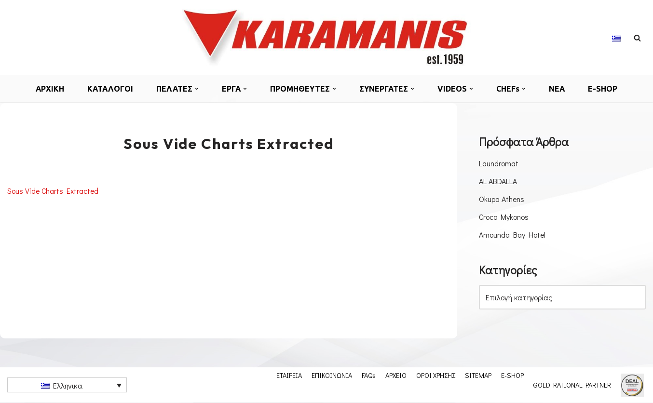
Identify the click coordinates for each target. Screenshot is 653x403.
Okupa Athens (502, 199)
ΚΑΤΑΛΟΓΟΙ (109, 88)
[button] (197, 89)
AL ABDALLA (498, 181)
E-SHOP (604, 88)
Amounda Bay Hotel (512, 235)
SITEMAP (478, 375)
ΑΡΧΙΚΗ (48, 88)
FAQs (369, 375)
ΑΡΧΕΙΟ (396, 375)
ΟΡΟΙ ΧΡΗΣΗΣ (435, 375)
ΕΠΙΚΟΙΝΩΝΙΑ (332, 375)
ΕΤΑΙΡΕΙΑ (289, 375)
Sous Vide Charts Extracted (53, 191)
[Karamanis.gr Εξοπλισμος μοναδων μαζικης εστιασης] (326, 38)
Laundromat (498, 163)
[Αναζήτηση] (637, 37)
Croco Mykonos (504, 217)
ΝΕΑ (558, 88)
